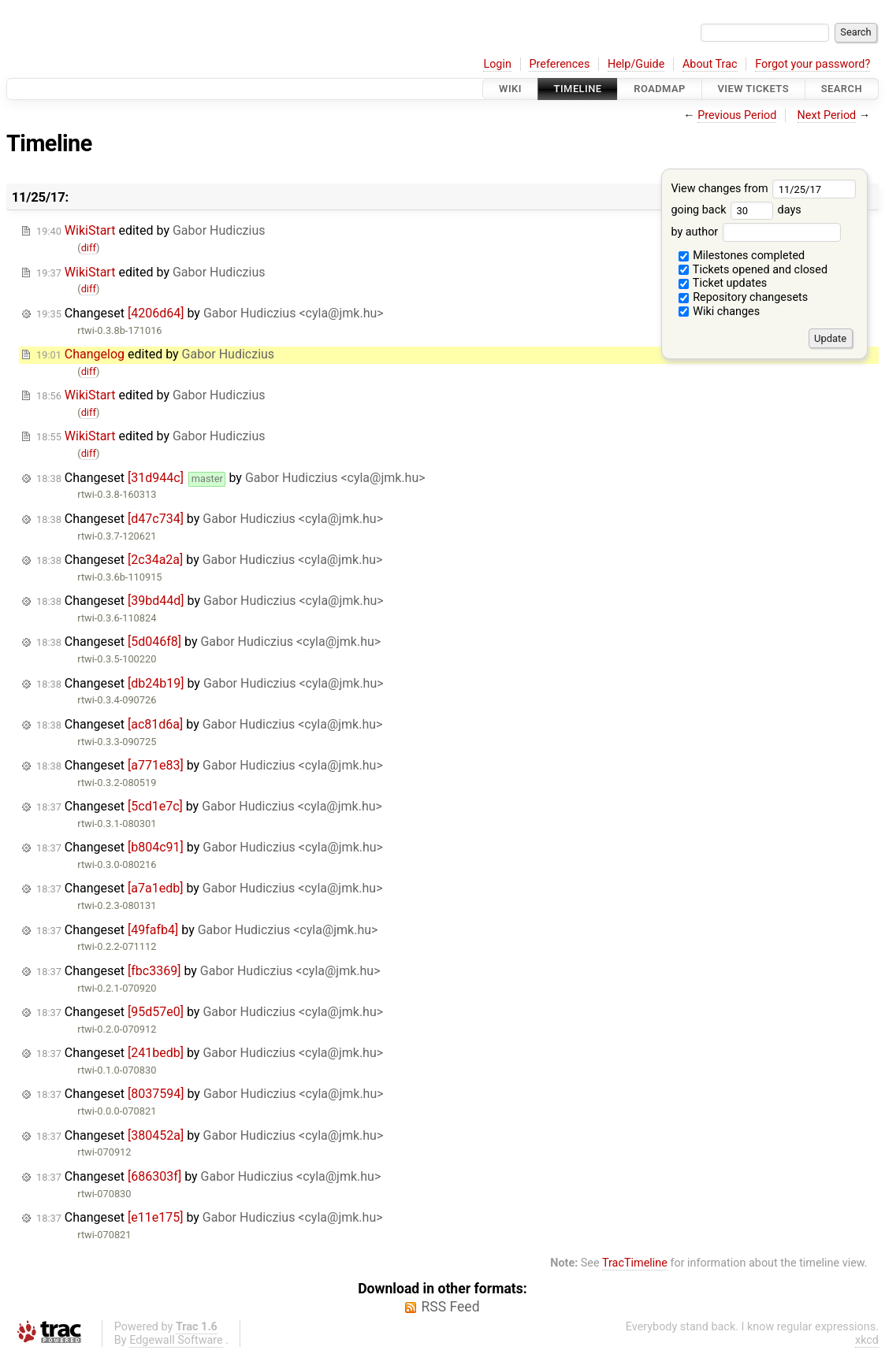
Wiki (510, 89)
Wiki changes (719, 311)
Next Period (827, 115)
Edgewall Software (176, 1340)
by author (755, 232)
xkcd (867, 1340)
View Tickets (753, 89)
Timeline (578, 89)
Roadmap (660, 89)
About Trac (710, 64)
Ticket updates (723, 283)
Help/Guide (636, 64)
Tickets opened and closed (753, 269)
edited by (150, 230)
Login (497, 64)
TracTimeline (634, 1263)
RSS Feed (450, 1307)
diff (88, 248)
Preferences (559, 64)
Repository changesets (744, 297)
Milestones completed (742, 255)
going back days (736, 210)
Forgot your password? (812, 64)
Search (841, 89)
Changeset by (210, 313)
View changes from (763, 188)
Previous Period (736, 115)
